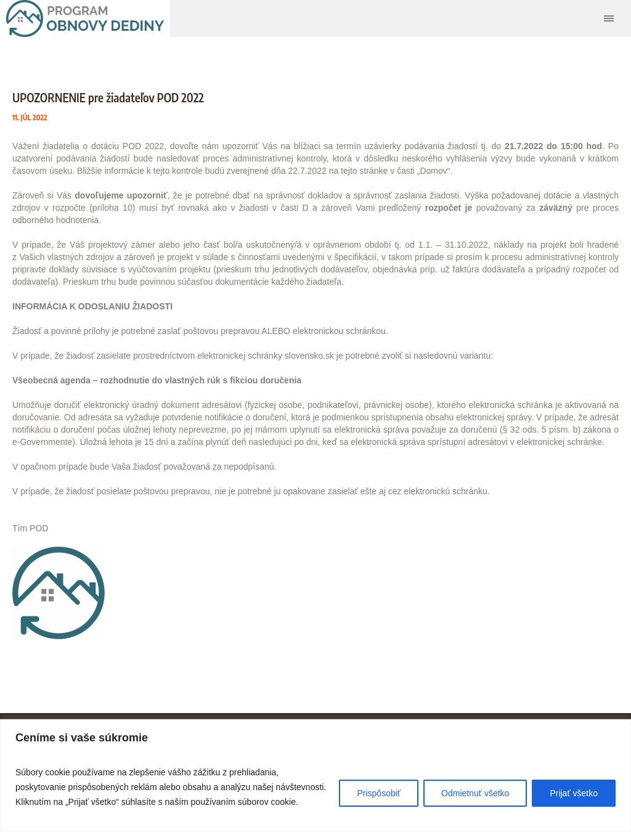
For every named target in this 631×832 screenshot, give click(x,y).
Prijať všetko (574, 793)
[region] (315, 775)
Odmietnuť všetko (475, 793)
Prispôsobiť (379, 793)
